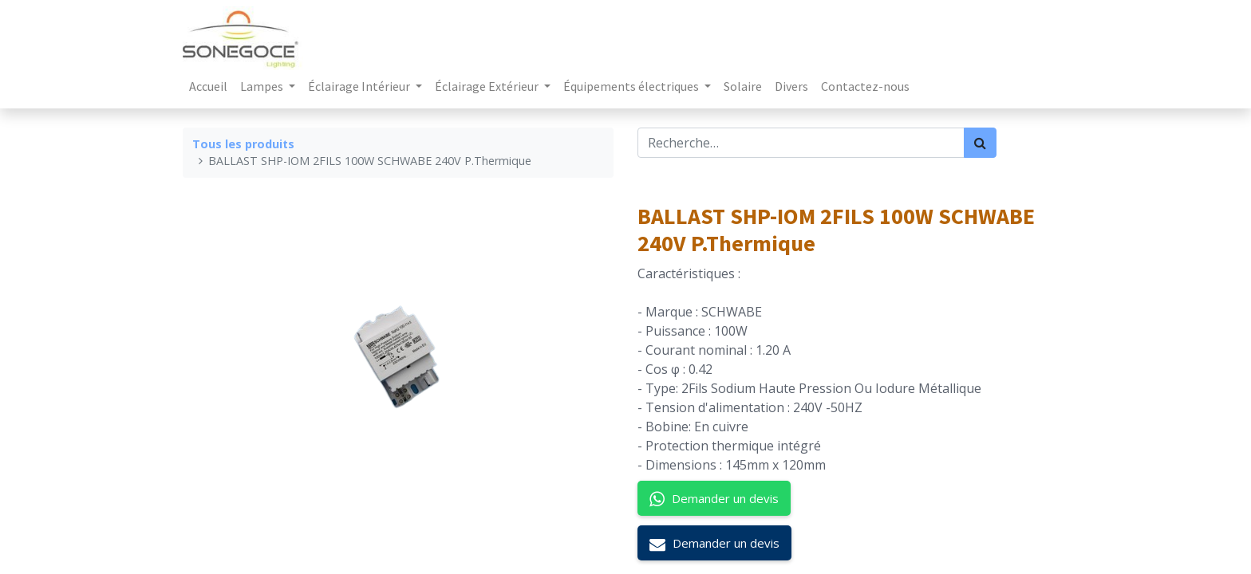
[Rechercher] (980, 143)
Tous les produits (243, 143)
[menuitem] (208, 86)
